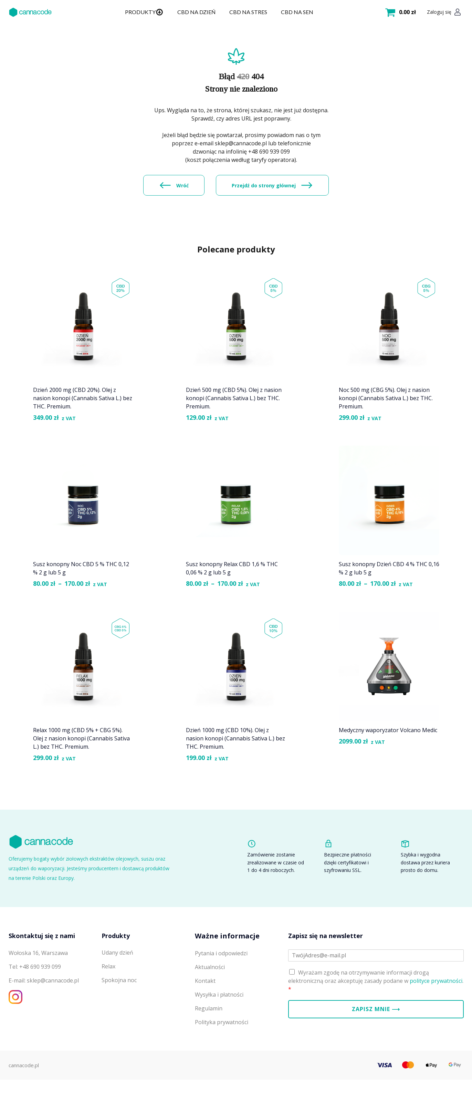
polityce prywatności (436, 1007)
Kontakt (205, 1007)
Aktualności (210, 994)
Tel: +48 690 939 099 (35, 993)
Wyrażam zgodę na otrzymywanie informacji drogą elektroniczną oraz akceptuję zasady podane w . (375, 1008)
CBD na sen (297, 12)
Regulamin (208, 1035)
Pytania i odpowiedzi (221, 980)
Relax (108, 993)
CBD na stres (248, 12)
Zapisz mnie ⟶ (376, 1036)
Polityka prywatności (221, 1049)
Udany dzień (117, 980)
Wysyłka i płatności (219, 1021)
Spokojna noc (119, 1007)
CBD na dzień (196, 12)
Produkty (144, 12)
